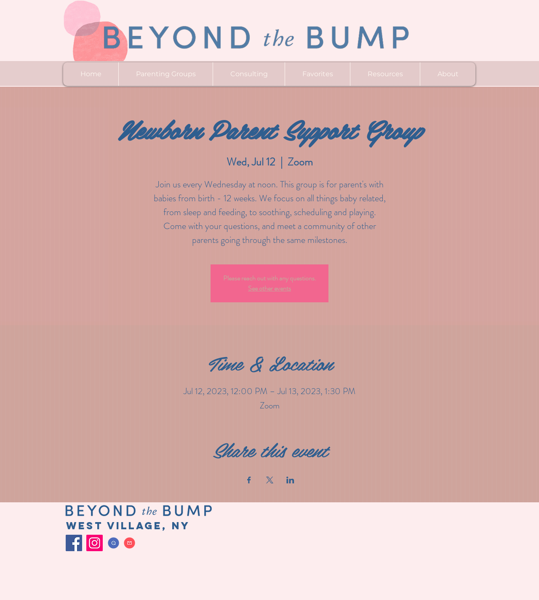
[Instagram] (94, 543)
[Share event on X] (270, 480)
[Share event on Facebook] (249, 480)
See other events (269, 288)
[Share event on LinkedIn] (290, 480)
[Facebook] (74, 543)
